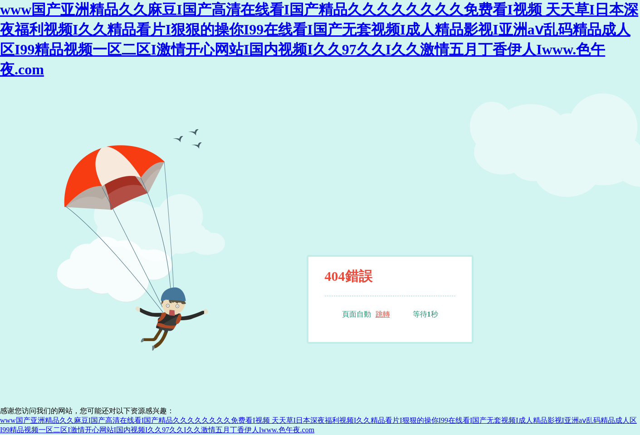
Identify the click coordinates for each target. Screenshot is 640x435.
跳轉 (383, 314)
